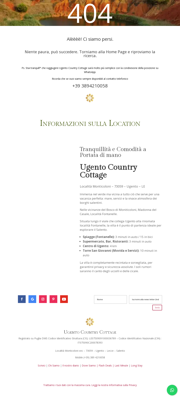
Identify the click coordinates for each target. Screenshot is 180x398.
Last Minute (122, 365)
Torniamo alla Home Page (103, 51)
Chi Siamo (54, 365)
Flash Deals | (106, 365)
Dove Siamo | (90, 365)
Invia (157, 307)
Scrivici (41, 365)
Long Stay (136, 365)
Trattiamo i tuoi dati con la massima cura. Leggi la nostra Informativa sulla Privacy (90, 385)
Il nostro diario (70, 365)
